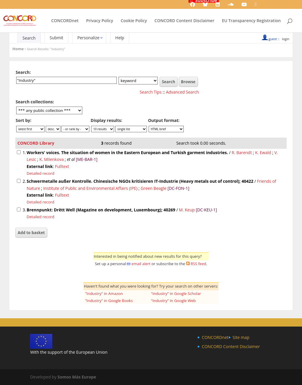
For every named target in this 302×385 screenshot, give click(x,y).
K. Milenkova (51, 159)
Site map (241, 337)
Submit (56, 37)
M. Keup (187, 210)
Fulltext (62, 166)
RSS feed (198, 263)
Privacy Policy (99, 21)
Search (28, 38)
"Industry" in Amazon (104, 293)
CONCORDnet (64, 21)
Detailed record (40, 173)
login (285, 39)
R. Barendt (242, 152)
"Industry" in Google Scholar (176, 293)
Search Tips (150, 92)
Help (119, 37)
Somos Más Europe (77, 377)
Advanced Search (182, 92)
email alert (141, 263)
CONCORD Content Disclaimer (184, 21)
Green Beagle (154, 188)
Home (18, 48)
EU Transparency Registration (251, 21)
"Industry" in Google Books (109, 300)
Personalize (88, 37)
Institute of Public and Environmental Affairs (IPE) (90, 188)
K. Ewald (263, 152)
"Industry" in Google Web (173, 300)
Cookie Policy (134, 21)
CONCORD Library (35, 143)
